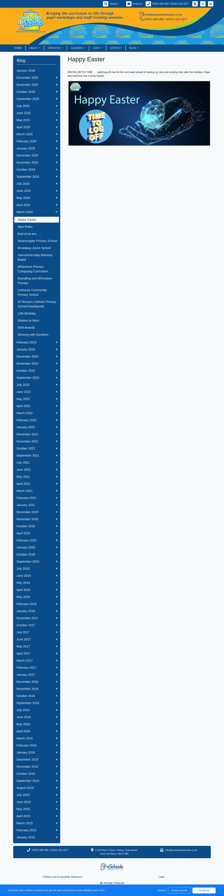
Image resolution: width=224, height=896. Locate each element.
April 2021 (36, 483)
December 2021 (36, 434)
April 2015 (36, 816)
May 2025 (36, 120)
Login (161, 877)
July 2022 (36, 384)
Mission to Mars (28, 320)
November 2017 (36, 618)
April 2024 (36, 205)
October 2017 (36, 625)
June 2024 (36, 190)
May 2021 (36, 476)
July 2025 (36, 106)
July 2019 (36, 568)
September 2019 (36, 561)
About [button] (33, 48)
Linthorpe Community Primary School (32, 292)
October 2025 (36, 91)
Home (18, 48)
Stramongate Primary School (37, 241)
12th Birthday (27, 313)
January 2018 (36, 611)
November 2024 (36, 162)
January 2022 (36, 427)
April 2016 (36, 731)
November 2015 (36, 766)
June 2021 (36, 469)
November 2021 (36, 441)
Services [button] (54, 48)
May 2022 (36, 399)
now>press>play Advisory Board (35, 257)
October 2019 (36, 554)
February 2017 (36, 667)
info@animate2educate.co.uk (181, 850)
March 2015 (36, 823)
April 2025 (36, 127)
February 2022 (36, 420)
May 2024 (36, 198)
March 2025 (36, 134)
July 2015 (36, 795)
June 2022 (36, 392)
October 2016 (36, 696)
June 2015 (36, 802)
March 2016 (36, 738)
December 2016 (36, 681)
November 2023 (36, 363)
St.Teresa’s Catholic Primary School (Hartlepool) (37, 304)
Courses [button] (77, 48)
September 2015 (36, 780)
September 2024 (36, 176)
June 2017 (36, 639)
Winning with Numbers (33, 334)
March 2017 (36, 660)
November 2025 (36, 84)
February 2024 (36, 342)
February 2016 (36, 745)
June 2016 (36, 717)
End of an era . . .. (30, 233)
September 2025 (36, 99)
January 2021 (36, 505)
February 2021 (36, 498)
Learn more (98, 890)
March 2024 (37, 212)
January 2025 (36, 148)
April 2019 (36, 589)
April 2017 (36, 653)
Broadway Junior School (34, 248)
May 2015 (36, 809)
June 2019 (36, 575)
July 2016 (36, 710)
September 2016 (36, 703)
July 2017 (36, 632)
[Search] (116, 3)
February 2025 (36, 141)
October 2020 (36, 526)
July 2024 (36, 183)
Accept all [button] (204, 890)
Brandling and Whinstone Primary (35, 281)
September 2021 (36, 455)
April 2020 (36, 533)
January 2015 (36, 837)
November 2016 (36, 688)
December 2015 (36, 759)
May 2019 (36, 582)
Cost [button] (96, 48)
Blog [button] (133, 48)
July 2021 (36, 462)
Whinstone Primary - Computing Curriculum (33, 269)
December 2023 (36, 356)
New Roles (25, 226)
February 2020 (36, 540)
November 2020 (36, 519)
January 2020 (36, 547)
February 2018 (36, 604)
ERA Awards (26, 327)
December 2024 (36, 155)
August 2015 (36, 787)
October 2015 (36, 773)
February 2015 (36, 830)
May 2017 (36, 646)
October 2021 (36, 448)
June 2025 (36, 113)
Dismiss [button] (161, 890)
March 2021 (36, 491)
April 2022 (36, 406)
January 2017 (36, 674)
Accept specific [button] (179, 890)
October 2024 (36, 169)
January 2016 (36, 752)
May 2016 (36, 724)
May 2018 (36, 597)
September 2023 (36, 377)
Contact (116, 48)
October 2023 (36, 370)
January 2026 (25, 70)
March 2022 (36, 413)
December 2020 (36, 512)
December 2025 (36, 77)
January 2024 (36, 349)
